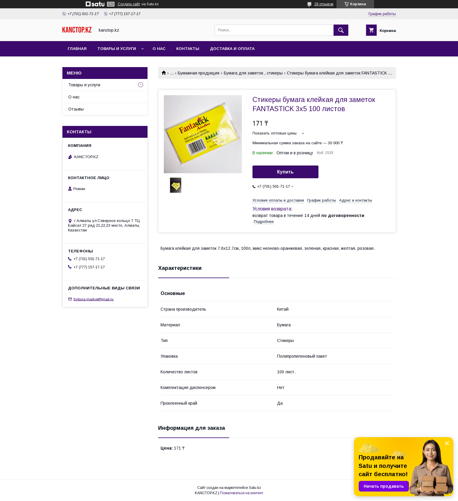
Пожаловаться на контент (241, 493)
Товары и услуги (116, 48)
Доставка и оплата (232, 48)
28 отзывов (324, 4)
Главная (77, 48)
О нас (159, 48)
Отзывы (76, 109)
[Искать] (341, 30)
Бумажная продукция (198, 73)
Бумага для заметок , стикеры (253, 73)
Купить (285, 171)
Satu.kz (255, 488)
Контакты (187, 48)
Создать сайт (129, 4)
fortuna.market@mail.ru (94, 299)
